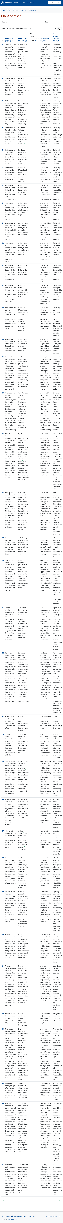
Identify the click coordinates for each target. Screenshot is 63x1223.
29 (3, 892)
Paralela (16, 10)
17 (3, 434)
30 (3, 935)
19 (3, 538)
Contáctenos (29, 1216)
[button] (3, 1200)
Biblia (9, 10)
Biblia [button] (16, 3)
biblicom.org (9, 1220)
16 (3, 393)
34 (3, 1083)
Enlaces (6, 1216)
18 (3, 493)
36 (3, 1165)
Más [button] (31, 3)
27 (3, 831)
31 (3, 966)
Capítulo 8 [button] (32, 10)
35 (3, 1103)
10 (3, 243)
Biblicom (6, 2)
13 (3, 308)
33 (3, 1029)
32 (3, 1014)
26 (3, 799)
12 (3, 285)
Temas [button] (24, 3)
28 (3, 858)
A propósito (16, 1216)
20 (3, 560)
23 (3, 716)
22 (3, 653)
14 (3, 339)
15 (3, 357)
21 (3, 608)
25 (3, 761)
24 (3, 734)
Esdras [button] (23, 10)
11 (3, 265)
